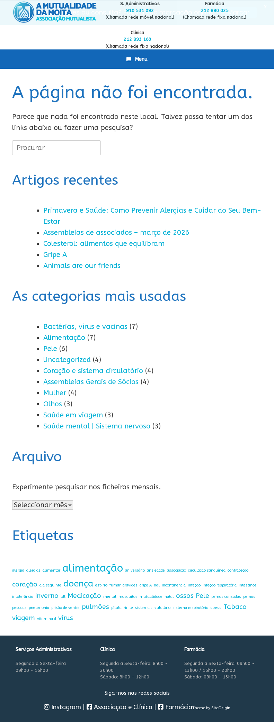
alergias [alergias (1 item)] (33, 570)
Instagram (62, 707)
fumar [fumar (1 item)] (115, 584)
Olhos (52, 404)
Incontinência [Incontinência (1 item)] (174, 584)
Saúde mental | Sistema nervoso (96, 426)
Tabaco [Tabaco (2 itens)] (235, 606)
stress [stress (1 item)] (215, 607)
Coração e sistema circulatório (93, 370)
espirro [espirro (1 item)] (101, 584)
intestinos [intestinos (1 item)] (248, 584)
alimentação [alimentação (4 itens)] (92, 568)
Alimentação (64, 337)
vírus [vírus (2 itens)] (65, 617)
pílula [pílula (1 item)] (116, 607)
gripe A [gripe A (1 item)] (146, 584)
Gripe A (55, 254)
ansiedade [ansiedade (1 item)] (156, 570)
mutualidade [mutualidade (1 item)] (151, 596)
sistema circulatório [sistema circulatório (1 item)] (152, 607)
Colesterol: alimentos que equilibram (104, 243)
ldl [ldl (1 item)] (63, 596)
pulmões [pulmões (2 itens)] (95, 606)
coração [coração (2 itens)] (24, 583)
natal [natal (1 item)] (169, 596)
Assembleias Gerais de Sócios (91, 382)
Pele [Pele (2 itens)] (202, 595)
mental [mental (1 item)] (109, 596)
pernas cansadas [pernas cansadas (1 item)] (226, 596)
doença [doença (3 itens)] (78, 583)
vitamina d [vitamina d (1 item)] (46, 618)
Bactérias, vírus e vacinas (85, 326)
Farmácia (175, 707)
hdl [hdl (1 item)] (157, 584)
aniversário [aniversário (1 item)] (135, 570)
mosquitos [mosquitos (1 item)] (128, 596)
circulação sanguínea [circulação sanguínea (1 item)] (207, 570)
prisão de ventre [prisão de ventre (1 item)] (65, 607)
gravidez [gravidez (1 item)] (130, 584)
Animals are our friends (82, 265)
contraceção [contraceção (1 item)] (238, 570)
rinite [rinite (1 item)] (128, 607)
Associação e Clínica (119, 707)
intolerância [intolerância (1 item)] (22, 596)
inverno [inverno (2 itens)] (47, 595)
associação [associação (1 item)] (176, 570)
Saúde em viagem (73, 415)
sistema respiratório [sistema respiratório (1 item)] (190, 607)
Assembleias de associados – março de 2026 (116, 232)
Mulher (54, 393)
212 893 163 (137, 38)
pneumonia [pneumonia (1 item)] (39, 607)
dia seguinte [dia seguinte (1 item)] (50, 584)
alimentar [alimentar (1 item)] (51, 570)
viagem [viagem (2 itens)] (23, 617)
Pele (50, 348)
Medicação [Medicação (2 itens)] (84, 595)
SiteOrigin (220, 707)
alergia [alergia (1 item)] (18, 570)
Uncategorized (67, 359)
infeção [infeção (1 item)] (194, 584)
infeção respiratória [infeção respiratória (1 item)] (220, 584)
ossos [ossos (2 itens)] (185, 595)
